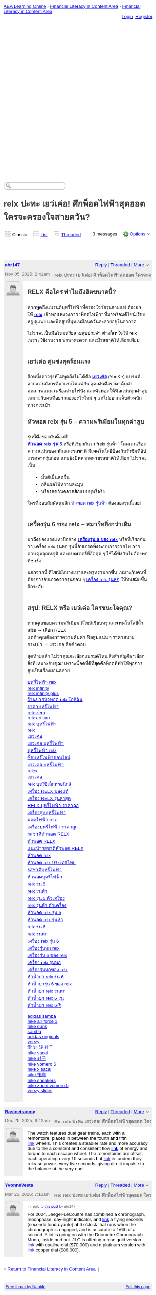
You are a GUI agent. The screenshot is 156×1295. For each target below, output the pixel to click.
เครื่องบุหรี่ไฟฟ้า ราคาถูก (52, 826)
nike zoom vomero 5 (48, 1085)
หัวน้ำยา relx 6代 (44, 1005)
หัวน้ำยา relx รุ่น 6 (45, 976)
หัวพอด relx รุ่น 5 (44, 444)
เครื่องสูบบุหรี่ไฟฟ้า (46, 812)
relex (32, 770)
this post (51, 1206)
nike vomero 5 (41, 1064)
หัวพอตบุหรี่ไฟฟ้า (44, 876)
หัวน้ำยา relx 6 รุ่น (45, 998)
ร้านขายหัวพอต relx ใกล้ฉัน (54, 699)
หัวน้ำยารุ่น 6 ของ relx (49, 983)
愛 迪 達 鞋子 (40, 1047)
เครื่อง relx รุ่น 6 (43, 941)
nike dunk (37, 1026)
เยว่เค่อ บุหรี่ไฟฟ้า (45, 743)
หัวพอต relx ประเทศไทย (51, 862)
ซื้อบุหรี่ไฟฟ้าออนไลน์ (48, 757)
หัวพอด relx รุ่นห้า (89, 503)
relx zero (36, 712)
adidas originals (43, 1036)
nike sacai (37, 1052)
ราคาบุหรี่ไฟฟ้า (43, 706)
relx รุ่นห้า (37, 891)
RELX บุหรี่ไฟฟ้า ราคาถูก (53, 805)
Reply (101, 264)
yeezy (33, 1041)
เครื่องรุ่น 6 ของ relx (98, 539)
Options (137, 234)
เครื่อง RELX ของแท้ (48, 791)
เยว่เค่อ (99, 376)
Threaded (71, 234)
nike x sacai (39, 1069)
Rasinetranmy (20, 1111)
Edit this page (137, 1286)
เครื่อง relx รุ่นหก (102, 579)
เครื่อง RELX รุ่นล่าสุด (49, 798)
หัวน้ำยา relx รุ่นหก (46, 991)
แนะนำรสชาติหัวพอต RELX (55, 848)
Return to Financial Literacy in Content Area (51, 1269)
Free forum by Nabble (25, 1286)
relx (38, 314)
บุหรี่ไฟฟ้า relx (41, 682)
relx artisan (38, 717)
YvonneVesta (19, 1185)
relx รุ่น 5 (36, 884)
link (30, 1143)
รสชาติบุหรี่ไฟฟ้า (44, 869)
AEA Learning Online (25, 6)
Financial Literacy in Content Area (84, 6)
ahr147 (12, 264)
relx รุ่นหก (37, 934)
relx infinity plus (43, 693)
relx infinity (38, 688)
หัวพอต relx (39, 855)
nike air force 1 (42, 1021)
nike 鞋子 (36, 1058)
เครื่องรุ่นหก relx (43, 948)
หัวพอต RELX (41, 841)
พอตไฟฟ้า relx (42, 819)
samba (34, 1031)
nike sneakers (41, 1080)
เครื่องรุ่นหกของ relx (47, 969)
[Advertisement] (78, 94)
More (139, 264)
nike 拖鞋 (36, 1074)
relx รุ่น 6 (36, 926)
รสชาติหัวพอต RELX (48, 834)
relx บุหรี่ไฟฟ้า (41, 724)
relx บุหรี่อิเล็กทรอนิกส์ (49, 784)
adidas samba (41, 1016)
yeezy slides (39, 1090)
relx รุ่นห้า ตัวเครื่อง (46, 905)
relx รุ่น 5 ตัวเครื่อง (45, 898)
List (44, 234)
